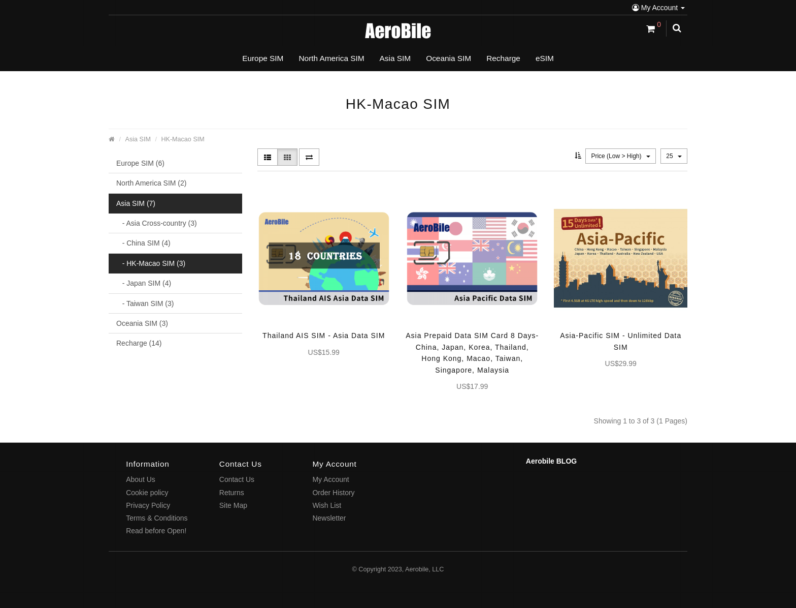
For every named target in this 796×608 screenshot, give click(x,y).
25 (674, 156)
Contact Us (236, 479)
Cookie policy (147, 493)
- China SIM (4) (143, 243)
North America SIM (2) (151, 183)
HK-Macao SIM (182, 139)
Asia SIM (138, 139)
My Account (658, 8)
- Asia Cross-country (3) (156, 223)
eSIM (545, 58)
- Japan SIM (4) (143, 283)
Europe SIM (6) (140, 163)
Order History (333, 493)
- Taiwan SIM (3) (145, 303)
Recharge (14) (139, 343)
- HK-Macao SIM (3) (150, 263)
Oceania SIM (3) (142, 323)
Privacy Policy (148, 505)
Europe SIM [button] (262, 58)
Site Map (233, 505)
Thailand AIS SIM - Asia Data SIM (323, 335)
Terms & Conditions (156, 518)
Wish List (326, 505)
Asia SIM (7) (135, 203)
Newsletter (329, 518)
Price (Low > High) (620, 156)
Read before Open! (156, 531)
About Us (140, 479)
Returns (231, 493)
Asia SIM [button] (395, 58)
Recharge (503, 58)
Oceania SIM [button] (448, 58)
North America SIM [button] (331, 58)
